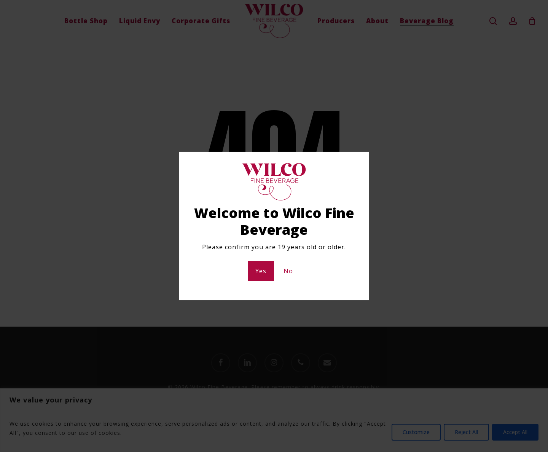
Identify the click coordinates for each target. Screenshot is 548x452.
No (288, 271)
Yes (260, 271)
